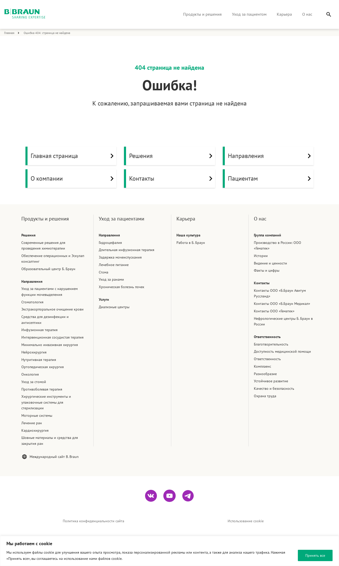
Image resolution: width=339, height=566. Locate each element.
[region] (169, 551)
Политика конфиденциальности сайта (93, 521)
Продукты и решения (202, 14)
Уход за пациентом (249, 14)
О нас (307, 14)
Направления (271, 156)
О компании (73, 178)
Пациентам (271, 178)
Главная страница (73, 156)
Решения (172, 156)
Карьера (284, 14)
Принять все (315, 555)
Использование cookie (246, 521)
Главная (9, 33)
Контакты (172, 178)
